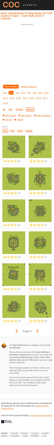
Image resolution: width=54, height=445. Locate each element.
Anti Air (8, 119)
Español (45, 433)
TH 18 (5, 103)
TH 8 (34, 92)
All (4, 109)
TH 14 (25, 98)
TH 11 (5, 98)
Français (34, 433)
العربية (44, 435)
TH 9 (40, 92)
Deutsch (24, 433)
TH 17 (45, 98)
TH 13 (18, 98)
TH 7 (29, 92)
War (10, 109)
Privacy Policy (47, 415)
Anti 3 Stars (26, 115)
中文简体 (34, 435)
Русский (14, 433)
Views (12, 131)
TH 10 (46, 92)
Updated (29, 131)
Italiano (4, 435)
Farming (19, 109)
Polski (25, 435)
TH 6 (23, 92)
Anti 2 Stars (10, 115)
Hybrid (20, 119)
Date (5, 131)
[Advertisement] (27, 53)
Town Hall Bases (10, 86)
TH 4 (11, 92)
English (4, 433)
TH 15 (31, 98)
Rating (20, 131)
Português (15, 435)
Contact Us (34, 415)
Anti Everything (44, 115)
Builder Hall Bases (29, 86)
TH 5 (17, 92)
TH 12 (12, 98)
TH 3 (5, 92)
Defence (30, 109)
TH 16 (38, 98)
